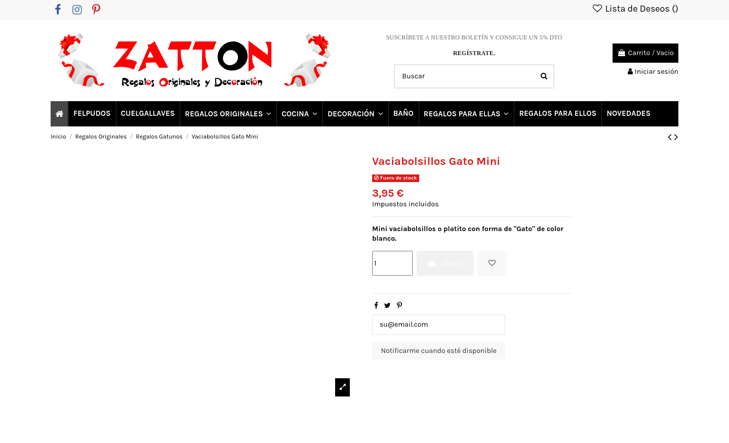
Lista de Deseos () (634, 8)
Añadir (445, 263)
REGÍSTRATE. (474, 53)
